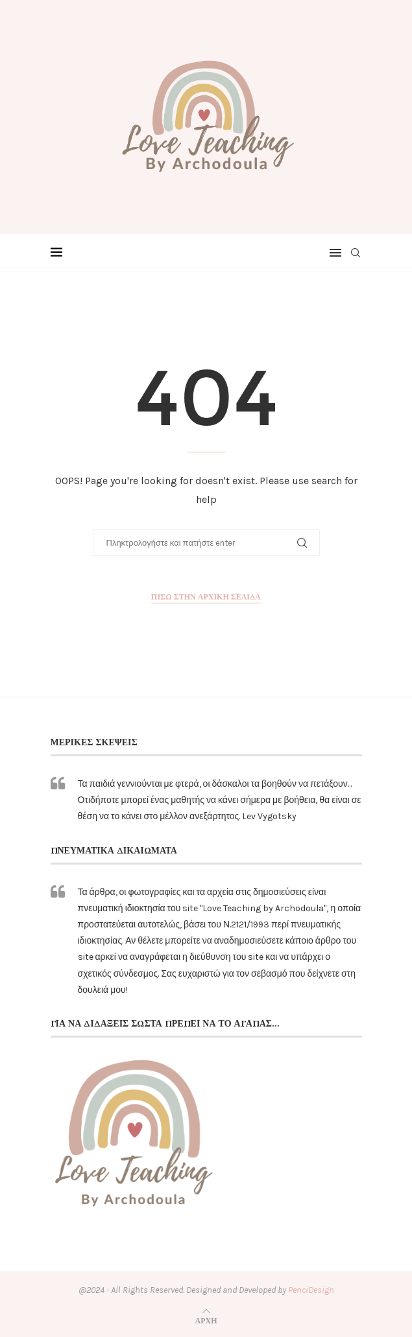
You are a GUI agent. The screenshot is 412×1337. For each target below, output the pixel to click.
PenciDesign (311, 1290)
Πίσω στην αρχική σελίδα (205, 596)
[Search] (355, 253)
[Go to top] (206, 1320)
